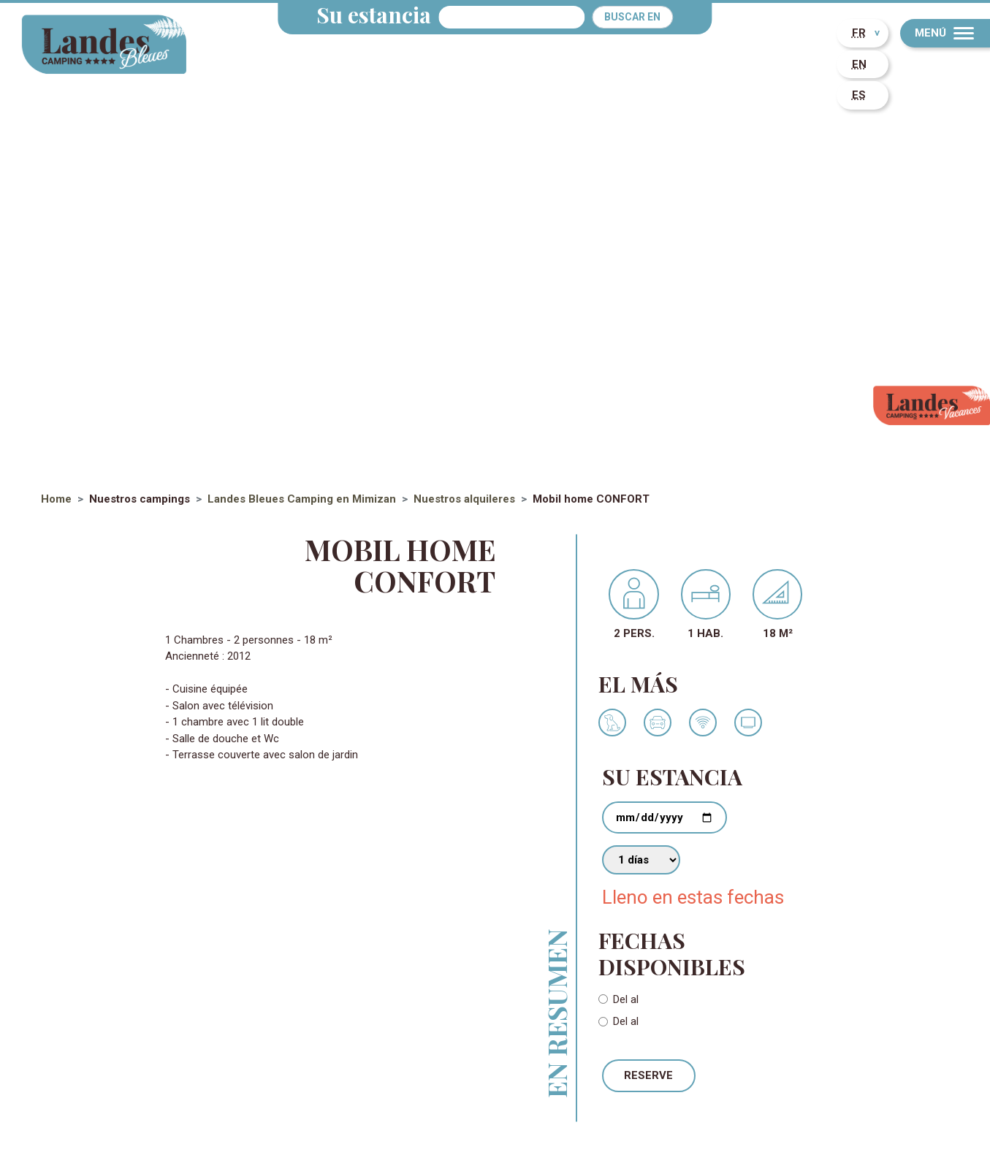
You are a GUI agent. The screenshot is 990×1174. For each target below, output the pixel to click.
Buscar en (632, 17)
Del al (626, 999)
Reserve (648, 1075)
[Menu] (945, 33)
